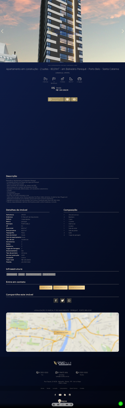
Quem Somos (73, 388)
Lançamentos (63, 388)
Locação (55, 388)
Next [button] (123, 31)
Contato (82, 388)
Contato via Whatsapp (56, 99)
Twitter (62, 300)
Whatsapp (69, 300)
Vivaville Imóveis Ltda (62, 362)
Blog (65, 394)
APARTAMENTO (70, 65)
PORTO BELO (63, 65)
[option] (62, 31)
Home (42, 388)
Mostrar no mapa (62, 333)
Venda (48, 388)
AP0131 (75, 65)
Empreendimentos (56, 65)
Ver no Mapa (77, 381)
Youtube (60, 394)
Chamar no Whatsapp (77, 287)
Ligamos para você (60, 287)
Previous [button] (2, 31)
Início (49, 65)
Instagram (70, 394)
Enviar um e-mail (46, 287)
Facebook (55, 300)
